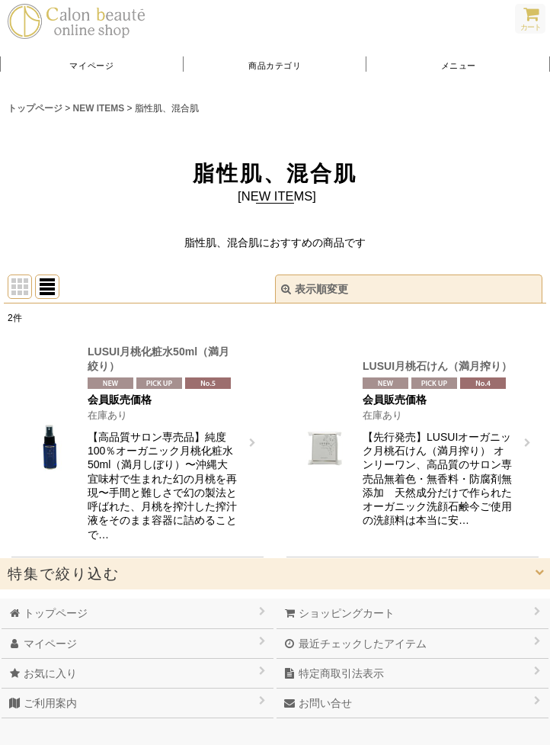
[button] (458, 64)
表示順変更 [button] (314, 289)
